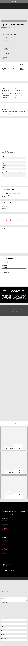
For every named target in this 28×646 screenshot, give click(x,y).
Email (3, 163)
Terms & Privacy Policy (18, 578)
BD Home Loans (6, 543)
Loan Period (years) (5, 272)
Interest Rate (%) (5, 269)
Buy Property (6, 540)
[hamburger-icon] (26, 6)
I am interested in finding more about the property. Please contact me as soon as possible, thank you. (14, 174)
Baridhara (5, 523)
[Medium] (6, 37)
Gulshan (5, 520)
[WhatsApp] (9, 37)
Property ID (4, 167)
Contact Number (5, 160)
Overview (5, 54)
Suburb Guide (6, 52)
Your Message (4, 171)
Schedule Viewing (6, 53)
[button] (14, 20)
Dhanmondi (5, 524)
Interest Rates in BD (7, 544)
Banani (4, 521)
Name (3, 156)
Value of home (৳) (5, 262)
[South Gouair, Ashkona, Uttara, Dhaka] (14, 135)
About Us (5, 539)
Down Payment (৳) (5, 265)
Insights (5, 549)
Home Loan (5, 49)
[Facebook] (2, 37)
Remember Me (4, 602)
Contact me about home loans (8, 178)
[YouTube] (11, 37)
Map (4, 50)
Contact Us (5, 545)
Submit (14, 644)
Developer (5, 48)
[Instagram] (4, 37)
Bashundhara (6, 525)
